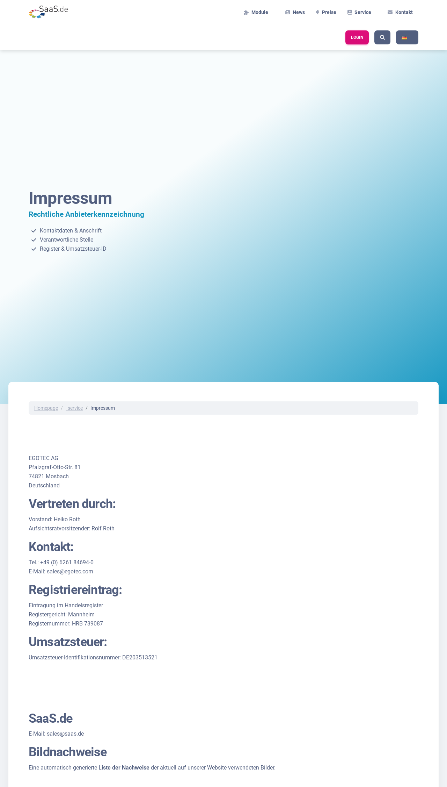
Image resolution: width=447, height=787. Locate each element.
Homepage (46, 408)
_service (74, 408)
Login (357, 37)
